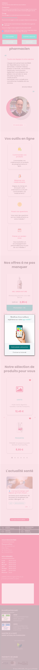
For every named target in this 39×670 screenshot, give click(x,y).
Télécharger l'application (19, 347)
